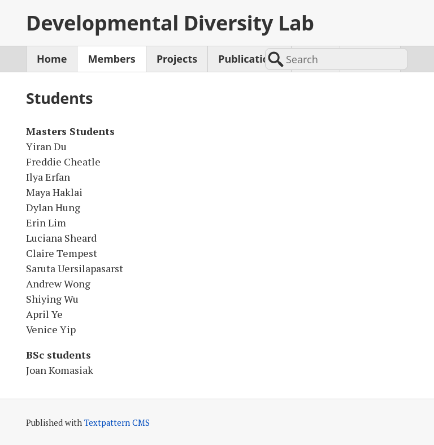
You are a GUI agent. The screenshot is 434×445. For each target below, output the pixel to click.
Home (52, 59)
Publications (249, 59)
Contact (370, 59)
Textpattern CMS (117, 422)
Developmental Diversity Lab (170, 23)
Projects (177, 59)
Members (111, 59)
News (315, 59)
